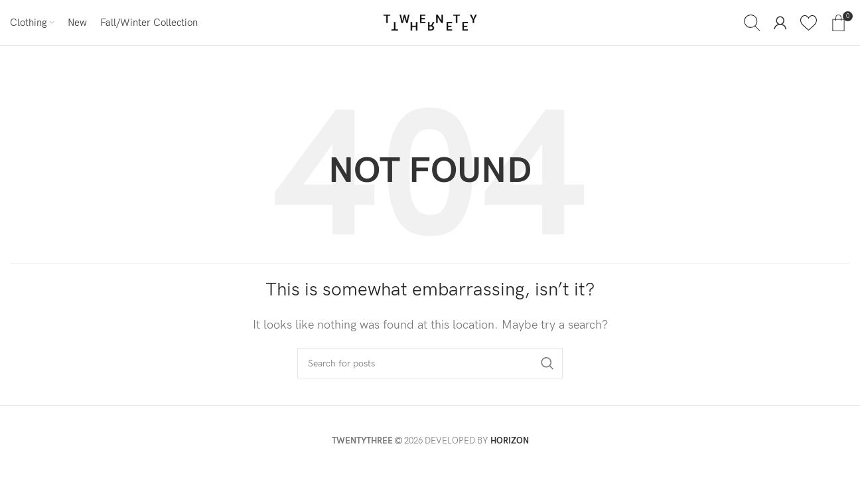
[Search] (752, 22)
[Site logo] (430, 22)
